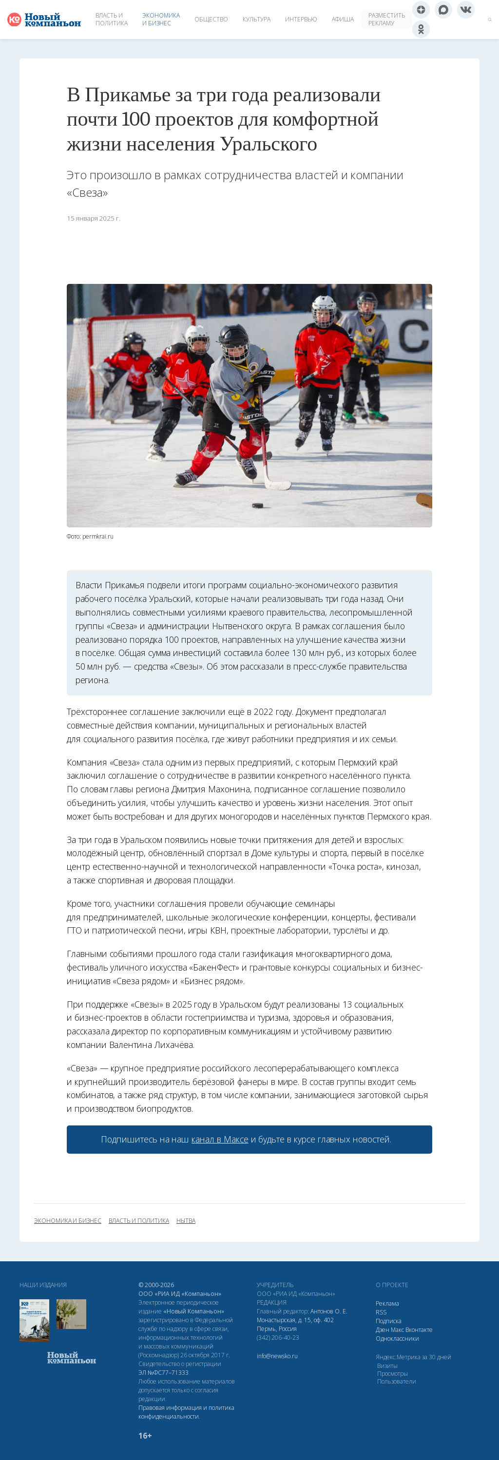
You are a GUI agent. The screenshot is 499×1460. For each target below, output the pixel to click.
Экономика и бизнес (161, 19)
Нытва (185, 1221)
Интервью (301, 19)
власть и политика (139, 1221)
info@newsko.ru (277, 1356)
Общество (211, 19)
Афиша (343, 19)
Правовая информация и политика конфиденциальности (186, 1412)
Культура (256, 19)
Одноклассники (397, 1338)
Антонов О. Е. (328, 1311)
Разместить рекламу (386, 19)
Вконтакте (419, 1330)
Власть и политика (112, 19)
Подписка (389, 1321)
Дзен (382, 1330)
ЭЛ (163, 1372)
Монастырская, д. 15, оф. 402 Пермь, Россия (295, 1324)
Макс (397, 1330)
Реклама (387, 1303)
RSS (381, 1312)
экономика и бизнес (67, 1221)
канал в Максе (220, 1139)
